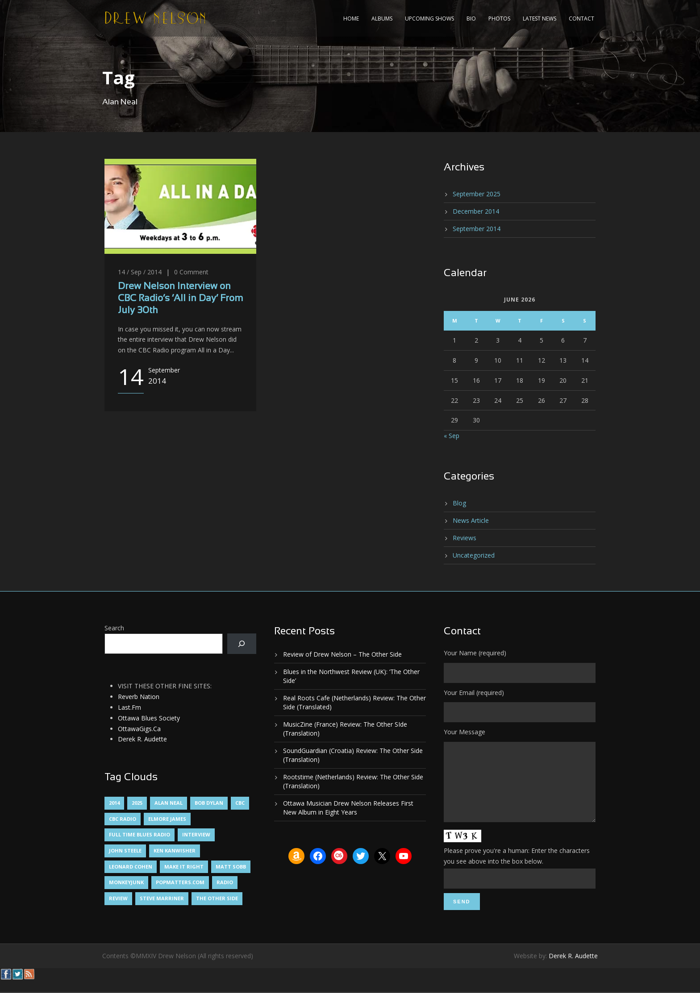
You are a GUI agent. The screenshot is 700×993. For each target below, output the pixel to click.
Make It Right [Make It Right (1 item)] (184, 866)
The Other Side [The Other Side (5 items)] (217, 898)
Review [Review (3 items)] (118, 898)
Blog (459, 503)
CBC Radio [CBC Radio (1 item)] (122, 818)
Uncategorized (474, 555)
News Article (471, 520)
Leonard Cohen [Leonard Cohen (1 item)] (130, 866)
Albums (381, 18)
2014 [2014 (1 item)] (114, 802)
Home (351, 18)
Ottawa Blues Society (149, 718)
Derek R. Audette (142, 739)
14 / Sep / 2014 (140, 272)
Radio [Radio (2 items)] (225, 882)
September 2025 (476, 194)
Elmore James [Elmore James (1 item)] (167, 818)
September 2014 (476, 228)
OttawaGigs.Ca (139, 728)
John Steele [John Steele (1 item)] (125, 850)
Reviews (464, 538)
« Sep (451, 435)
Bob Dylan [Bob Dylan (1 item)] (209, 802)
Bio (471, 18)
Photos (499, 18)
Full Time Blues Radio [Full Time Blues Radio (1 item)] (139, 834)
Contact (581, 18)
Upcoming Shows (429, 18)
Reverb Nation (138, 696)
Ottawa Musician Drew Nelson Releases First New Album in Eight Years (348, 807)
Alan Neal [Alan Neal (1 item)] (168, 802)
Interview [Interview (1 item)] (196, 834)
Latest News (539, 18)
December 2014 (476, 211)
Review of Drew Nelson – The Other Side (342, 654)
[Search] (241, 643)
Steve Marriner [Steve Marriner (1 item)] (162, 898)
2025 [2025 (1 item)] (137, 802)
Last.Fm (129, 707)
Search (114, 628)
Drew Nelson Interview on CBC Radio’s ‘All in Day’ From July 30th (180, 298)
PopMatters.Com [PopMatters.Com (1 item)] (180, 882)
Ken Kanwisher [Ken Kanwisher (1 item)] (175, 850)
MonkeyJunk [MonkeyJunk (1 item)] (126, 882)
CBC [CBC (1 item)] (240, 802)
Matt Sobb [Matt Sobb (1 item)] (231, 866)
